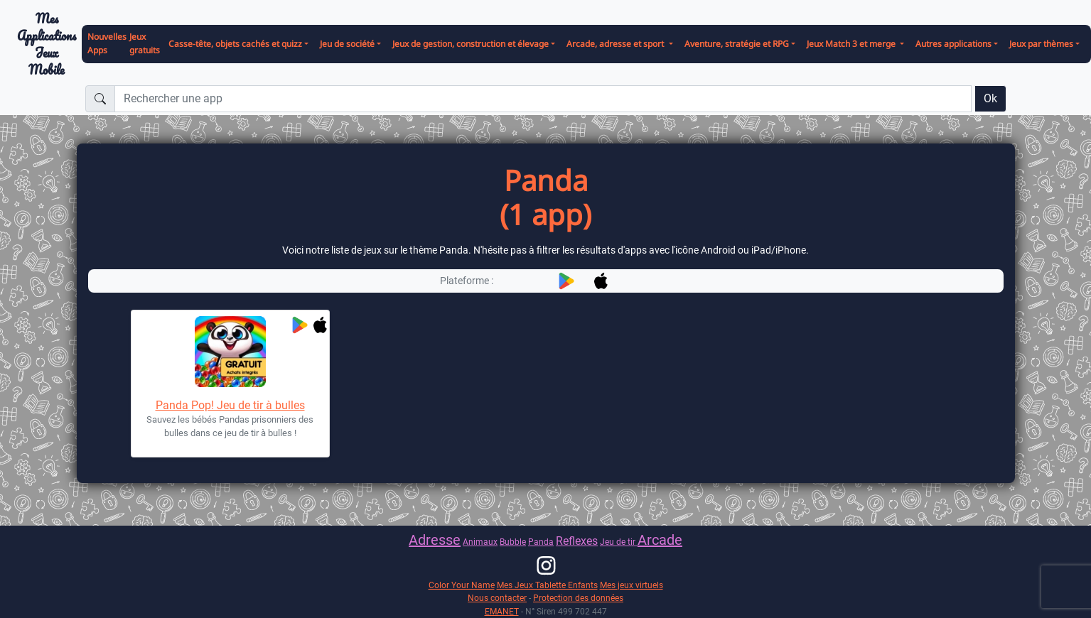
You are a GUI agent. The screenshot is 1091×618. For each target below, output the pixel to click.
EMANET (502, 611)
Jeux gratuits (144, 43)
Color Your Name (462, 585)
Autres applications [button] (953, 44)
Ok (990, 98)
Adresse (435, 539)
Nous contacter (497, 597)
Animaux (480, 541)
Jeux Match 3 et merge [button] (852, 44)
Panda (541, 541)
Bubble (513, 541)
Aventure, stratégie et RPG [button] (736, 44)
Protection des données (578, 597)
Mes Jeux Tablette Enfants (547, 585)
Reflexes (577, 541)
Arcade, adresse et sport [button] (616, 44)
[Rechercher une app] (543, 98)
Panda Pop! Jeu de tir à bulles (230, 405)
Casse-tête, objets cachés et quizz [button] (235, 44)
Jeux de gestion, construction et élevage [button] (470, 44)
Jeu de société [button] (347, 44)
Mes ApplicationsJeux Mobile (46, 44)
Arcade (660, 539)
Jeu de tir (619, 541)
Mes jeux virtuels (631, 585)
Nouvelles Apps (107, 43)
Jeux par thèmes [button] (1041, 44)
